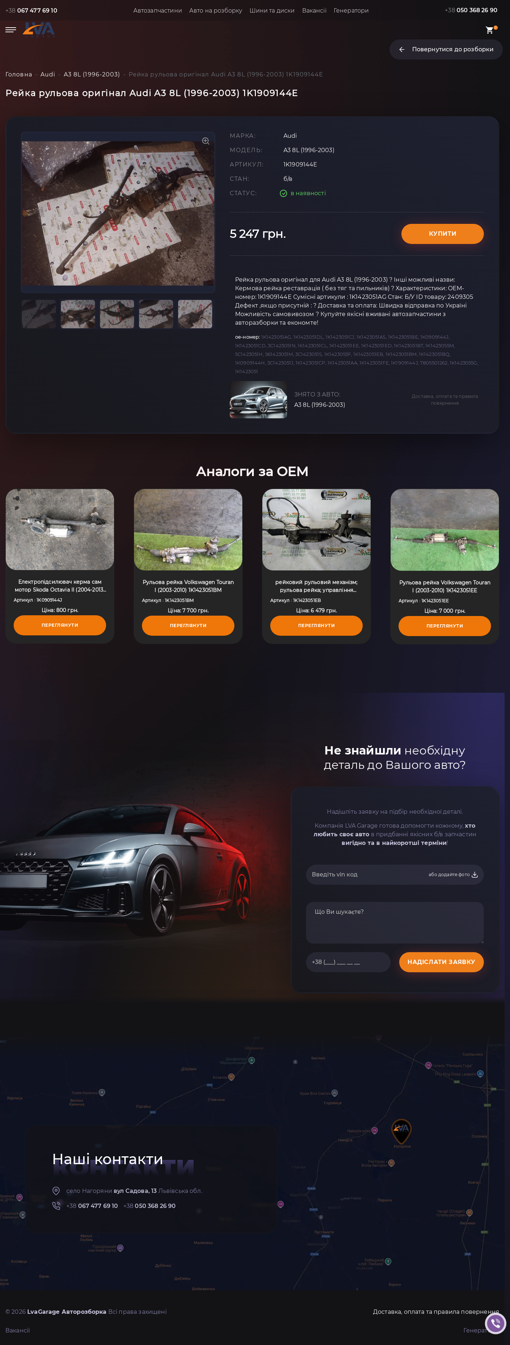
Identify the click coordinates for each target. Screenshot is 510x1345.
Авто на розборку (216, 10)
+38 (31, 10)
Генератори (351, 10)
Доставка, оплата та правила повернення (445, 400)
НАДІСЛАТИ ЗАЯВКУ (441, 962)
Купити (443, 233)
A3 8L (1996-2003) (319, 404)
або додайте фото (453, 874)
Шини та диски (272, 10)
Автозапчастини (157, 10)
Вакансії (314, 10)
